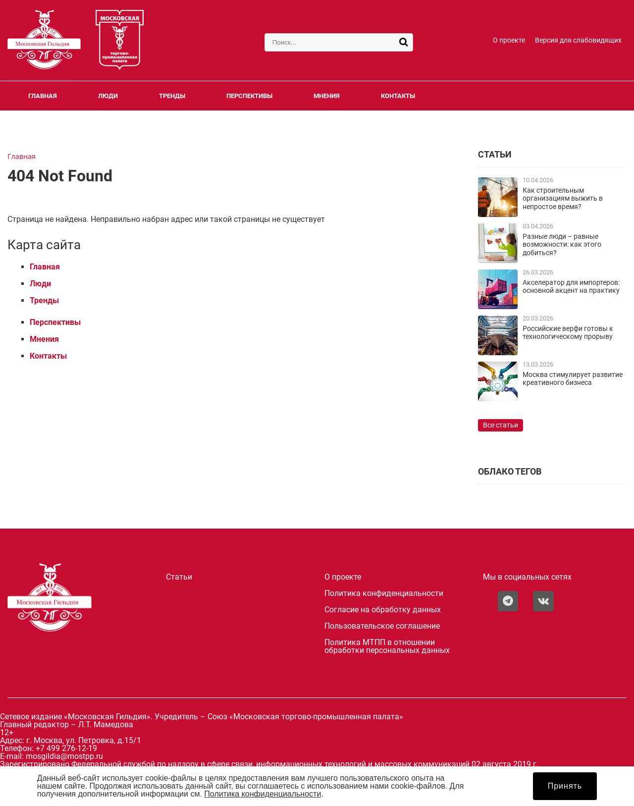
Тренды (172, 96)
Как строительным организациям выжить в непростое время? (563, 198)
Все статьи (500, 425)
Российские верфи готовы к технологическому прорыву (568, 332)
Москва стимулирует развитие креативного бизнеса (573, 379)
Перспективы (249, 96)
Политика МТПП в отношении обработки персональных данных (387, 646)
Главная (42, 96)
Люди (108, 96)
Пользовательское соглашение (382, 626)
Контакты (398, 96)
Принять (565, 786)
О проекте (509, 40)
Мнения (327, 96)
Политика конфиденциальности (383, 593)
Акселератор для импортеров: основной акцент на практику (571, 286)
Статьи (179, 577)
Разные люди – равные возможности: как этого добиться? (562, 244)
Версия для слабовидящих (578, 40)
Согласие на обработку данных (382, 610)
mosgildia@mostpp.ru (64, 756)
